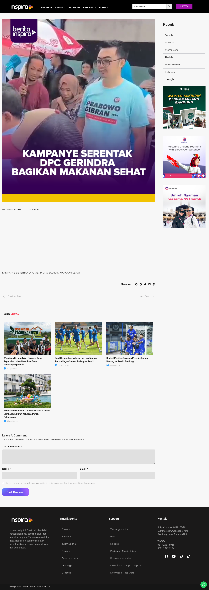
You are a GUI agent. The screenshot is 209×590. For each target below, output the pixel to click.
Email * (84, 468)
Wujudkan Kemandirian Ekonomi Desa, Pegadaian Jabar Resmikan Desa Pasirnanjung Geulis (23, 361)
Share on (126, 284)
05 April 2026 (11, 369)
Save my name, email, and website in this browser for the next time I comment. (51, 483)
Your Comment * (12, 446)
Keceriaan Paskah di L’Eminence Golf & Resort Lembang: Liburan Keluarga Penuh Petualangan (27, 414)
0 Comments (32, 209)
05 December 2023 (12, 209)
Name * (6, 468)
